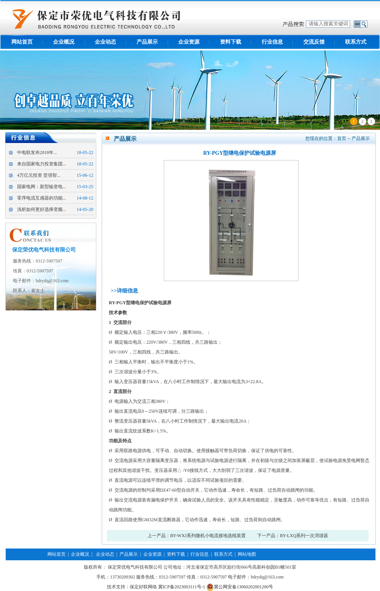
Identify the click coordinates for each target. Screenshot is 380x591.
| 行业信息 (197, 554)
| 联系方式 (220, 554)
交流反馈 (314, 42)
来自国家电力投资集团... (41, 164)
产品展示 (147, 42)
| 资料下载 (173, 554)
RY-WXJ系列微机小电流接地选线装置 (208, 535)
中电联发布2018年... (37, 152)
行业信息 (272, 42)
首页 (341, 138)
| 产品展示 (126, 554)
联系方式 (355, 42)
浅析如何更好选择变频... (41, 209)
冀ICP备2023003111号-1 (181, 586)
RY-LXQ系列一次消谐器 (304, 535)
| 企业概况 (77, 554)
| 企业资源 (149, 554)
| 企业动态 (101, 554)
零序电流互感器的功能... (41, 198)
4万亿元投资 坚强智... (38, 175)
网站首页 (22, 42)
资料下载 (230, 42)
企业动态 (105, 42)
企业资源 (188, 42)
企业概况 (63, 42)
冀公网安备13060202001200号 (239, 586)
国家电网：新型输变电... (41, 186)
